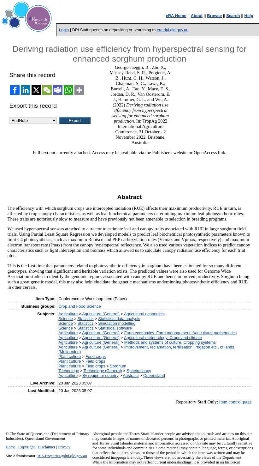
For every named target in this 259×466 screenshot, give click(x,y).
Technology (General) (102, 370)
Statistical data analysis (119, 318)
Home (10, 447)
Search (233, 15)
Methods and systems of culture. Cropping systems (170, 342)
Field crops (95, 361)
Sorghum (118, 366)
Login (64, 29)
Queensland (154, 375)
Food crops (95, 356)
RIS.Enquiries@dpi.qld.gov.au (62, 456)
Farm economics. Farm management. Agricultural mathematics (180, 332)
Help (248, 15)
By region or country (100, 375)
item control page (235, 401)
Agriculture (68, 314)
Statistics (85, 318)
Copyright (26, 447)
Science (65, 318)
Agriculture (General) (101, 314)
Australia (130, 375)
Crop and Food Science (79, 306)
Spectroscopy (139, 370)
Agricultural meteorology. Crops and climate (163, 337)
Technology (68, 370)
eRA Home (176, 15)
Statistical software (115, 328)
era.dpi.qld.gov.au (173, 29)
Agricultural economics (144, 314)
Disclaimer (46, 447)
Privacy (64, 447)
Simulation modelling (116, 323)
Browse (214, 15)
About (197, 15)
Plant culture (69, 356)
